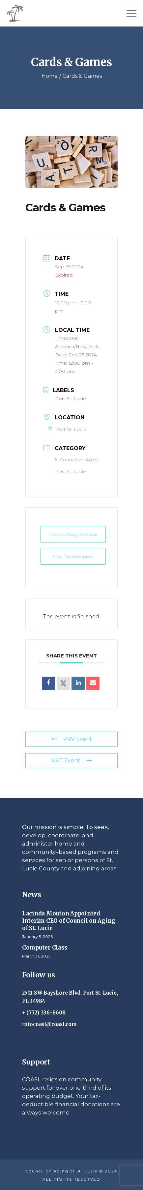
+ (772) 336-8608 (44, 1012)
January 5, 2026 (37, 936)
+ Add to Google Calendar (73, 534)
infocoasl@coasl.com (49, 1024)
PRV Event (71, 739)
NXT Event (71, 760)
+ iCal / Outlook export (73, 556)
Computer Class (44, 947)
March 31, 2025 (36, 956)
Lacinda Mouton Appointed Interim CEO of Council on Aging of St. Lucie (68, 921)
